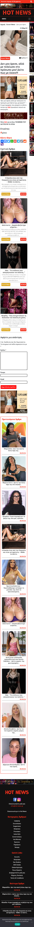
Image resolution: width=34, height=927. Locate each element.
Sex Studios (17, 862)
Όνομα (2, 372)
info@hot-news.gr (17, 806)
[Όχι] (32, 922)
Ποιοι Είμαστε (17, 870)
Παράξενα (17, 845)
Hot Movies (17, 839)
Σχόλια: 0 (23, 58)
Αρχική (2, 24)
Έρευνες (17, 842)
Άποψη (17, 847)
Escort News (10, 24)
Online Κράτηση (17, 867)
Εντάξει (17, 924)
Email (2, 379)
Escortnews (17, 823)
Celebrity (17, 821)
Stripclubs (17, 859)
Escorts (17, 857)
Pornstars (17, 831)
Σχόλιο (3, 350)
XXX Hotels (17, 865)
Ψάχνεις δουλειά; (17, 875)
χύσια (3, 133)
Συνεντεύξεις (17, 837)
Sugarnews (17, 826)
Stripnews (17, 829)
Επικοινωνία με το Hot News (17, 811)
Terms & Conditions (17, 878)
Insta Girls (17, 834)
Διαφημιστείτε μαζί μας (17, 873)
